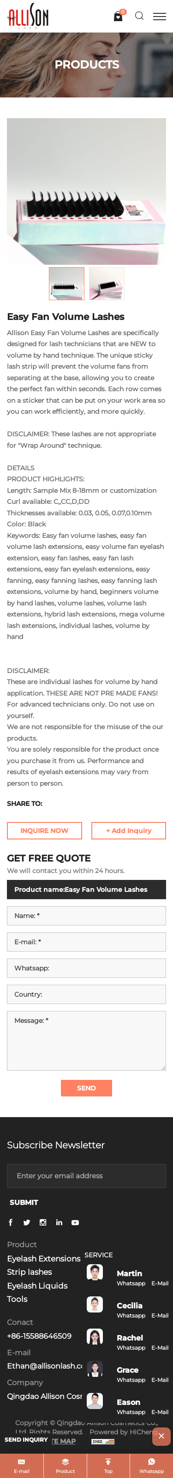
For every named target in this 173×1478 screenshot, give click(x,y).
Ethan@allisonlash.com (50, 1366)
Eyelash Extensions (43, 1258)
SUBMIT (24, 1202)
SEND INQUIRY (26, 1439)
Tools (17, 1299)
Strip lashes (29, 1272)
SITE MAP (59, 1441)
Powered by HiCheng (123, 1432)
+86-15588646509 (39, 1336)
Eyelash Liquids (37, 1285)
